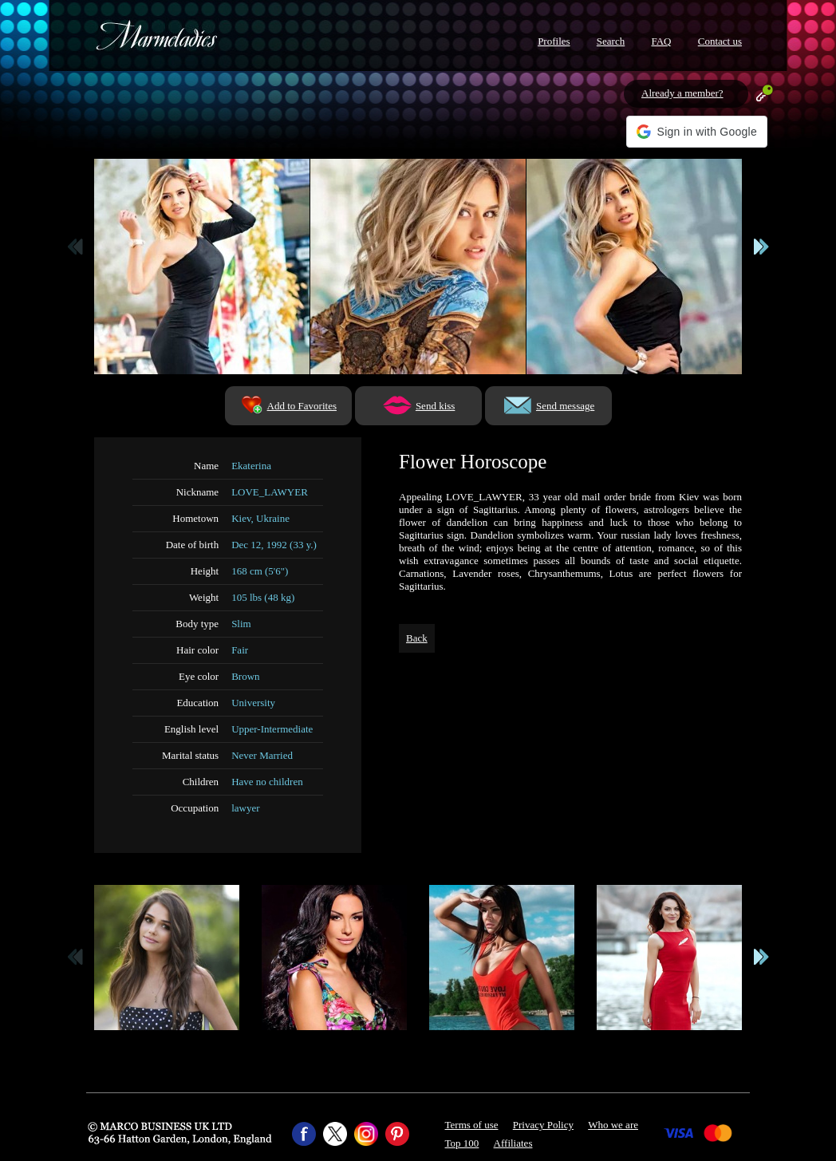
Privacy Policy (543, 1125)
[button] (696, 132)
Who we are (613, 1125)
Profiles (554, 41)
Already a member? (682, 93)
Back (417, 638)
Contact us (720, 41)
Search (611, 41)
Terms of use (472, 1125)
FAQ (661, 41)
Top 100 (462, 1143)
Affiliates (513, 1143)
